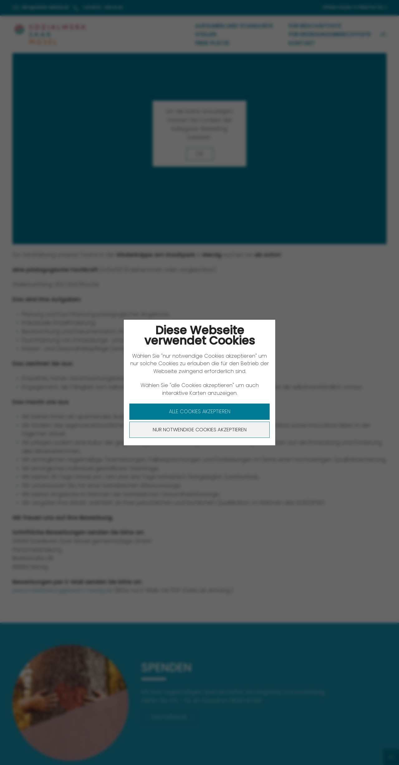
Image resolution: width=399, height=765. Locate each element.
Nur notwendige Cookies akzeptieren (200, 429)
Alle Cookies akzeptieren (199, 411)
